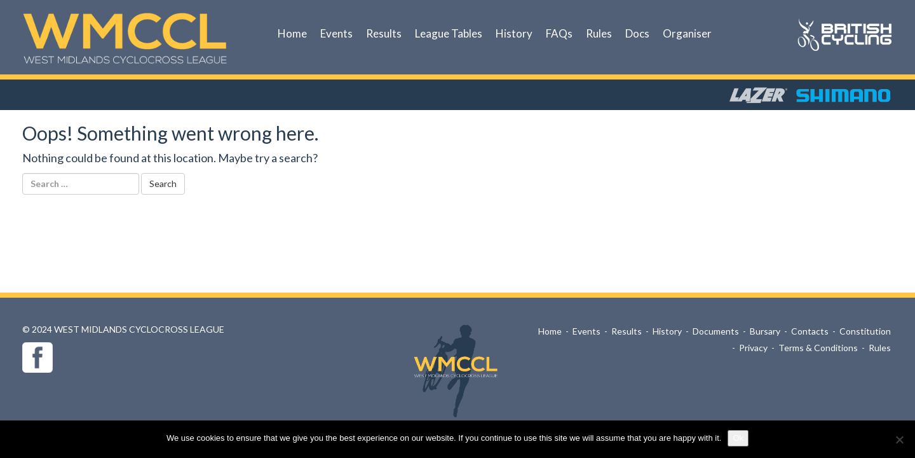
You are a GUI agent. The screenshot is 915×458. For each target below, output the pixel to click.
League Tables (448, 33)
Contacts (810, 331)
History (514, 33)
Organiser (687, 33)
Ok (738, 438)
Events (336, 33)
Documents (716, 331)
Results (384, 33)
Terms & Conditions (818, 347)
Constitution (865, 331)
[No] (899, 439)
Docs (637, 33)
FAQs (559, 33)
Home (292, 33)
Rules (599, 33)
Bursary (765, 331)
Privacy (753, 347)
